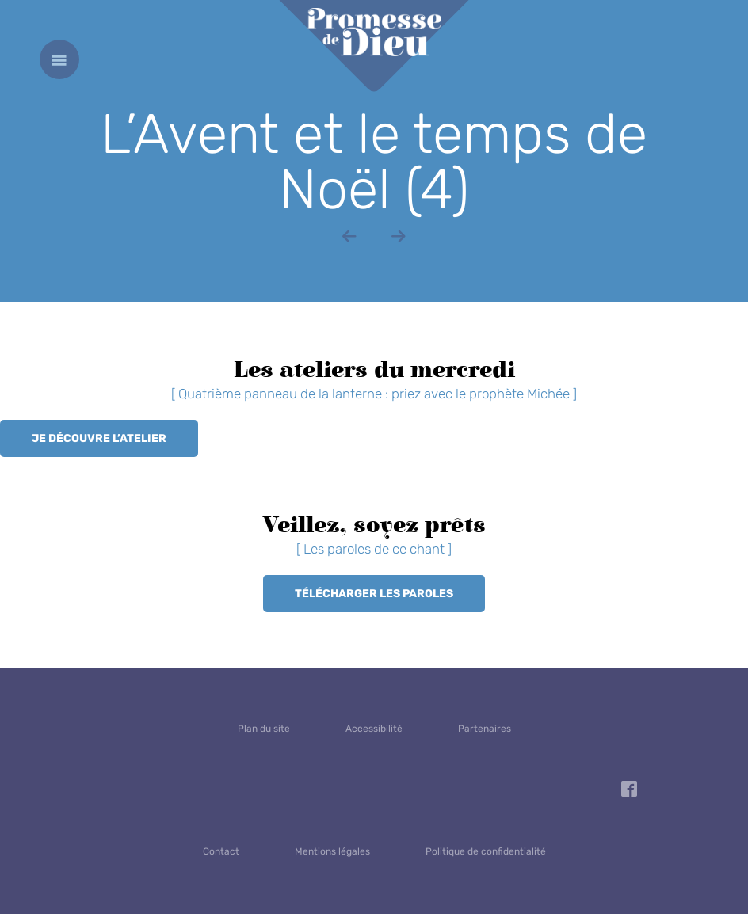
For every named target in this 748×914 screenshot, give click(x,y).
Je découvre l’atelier (99, 438)
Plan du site (264, 728)
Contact (221, 851)
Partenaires (484, 728)
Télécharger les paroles (374, 593)
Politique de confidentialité (486, 851)
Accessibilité (374, 728)
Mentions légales (332, 851)
